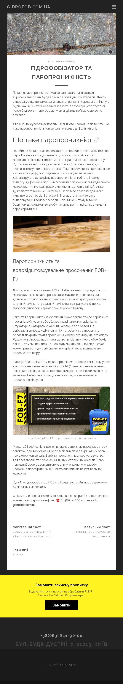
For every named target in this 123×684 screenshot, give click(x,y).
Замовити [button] (61, 605)
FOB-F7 (70, 61)
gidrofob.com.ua (28, 6)
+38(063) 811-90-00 (61, 635)
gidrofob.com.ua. (24, 505)
